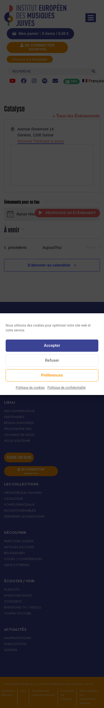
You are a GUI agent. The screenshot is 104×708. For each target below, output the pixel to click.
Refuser (52, 360)
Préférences (52, 375)
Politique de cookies (30, 388)
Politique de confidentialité (66, 388)
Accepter (52, 345)
